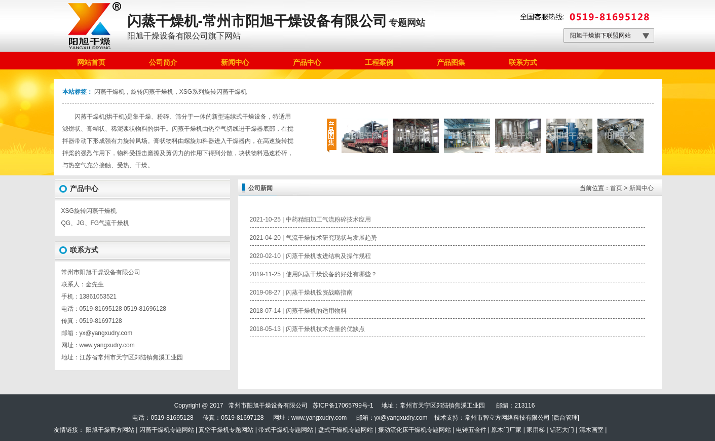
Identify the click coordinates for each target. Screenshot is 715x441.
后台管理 (565, 417)
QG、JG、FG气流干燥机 (95, 223)
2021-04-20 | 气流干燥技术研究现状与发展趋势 (313, 237)
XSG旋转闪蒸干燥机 (89, 210)
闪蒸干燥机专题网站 (166, 429)
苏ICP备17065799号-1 (343, 405)
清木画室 (591, 429)
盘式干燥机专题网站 (345, 429)
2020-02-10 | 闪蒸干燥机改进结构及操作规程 (310, 256)
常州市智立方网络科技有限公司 (507, 417)
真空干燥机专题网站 (226, 429)
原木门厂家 (506, 429)
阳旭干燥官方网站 (110, 429)
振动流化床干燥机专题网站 (414, 429)
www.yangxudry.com (107, 345)
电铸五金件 (471, 429)
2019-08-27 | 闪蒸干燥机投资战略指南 (301, 292)
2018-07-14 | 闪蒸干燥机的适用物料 (298, 310)
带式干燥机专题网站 (285, 429)
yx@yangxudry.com (401, 417)
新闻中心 (641, 188)
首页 (616, 188)
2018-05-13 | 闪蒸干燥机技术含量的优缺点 (307, 329)
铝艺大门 (562, 429)
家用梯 (535, 429)
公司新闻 (260, 188)
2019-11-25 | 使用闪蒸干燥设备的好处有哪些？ (313, 274)
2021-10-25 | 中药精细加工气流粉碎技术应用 (310, 219)
